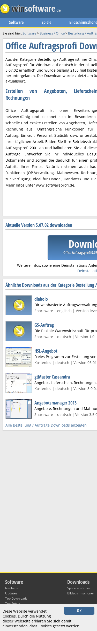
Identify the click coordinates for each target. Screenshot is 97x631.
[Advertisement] (48, 156)
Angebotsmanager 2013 (55, 403)
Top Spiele (12, 603)
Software (16, 22)
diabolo (41, 299)
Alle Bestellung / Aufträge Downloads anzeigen (46, 425)
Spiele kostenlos (79, 588)
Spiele (46, 22)
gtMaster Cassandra (52, 377)
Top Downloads (16, 598)
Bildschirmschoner (80, 593)
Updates (11, 593)
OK (79, 611)
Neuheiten (12, 588)
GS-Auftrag (44, 325)
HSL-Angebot (45, 351)
